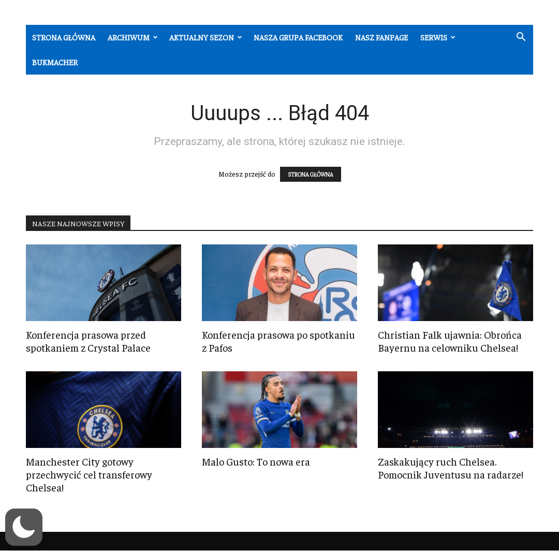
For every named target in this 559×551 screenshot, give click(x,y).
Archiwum (133, 37)
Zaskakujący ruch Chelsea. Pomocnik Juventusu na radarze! (450, 468)
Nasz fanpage (381, 37)
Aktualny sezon (205, 37)
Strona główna (63, 37)
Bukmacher (55, 62)
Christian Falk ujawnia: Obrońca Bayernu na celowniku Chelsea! (450, 341)
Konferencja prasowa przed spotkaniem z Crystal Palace (88, 341)
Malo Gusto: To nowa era (256, 461)
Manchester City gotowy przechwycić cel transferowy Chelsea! (89, 474)
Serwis (437, 37)
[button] (520, 38)
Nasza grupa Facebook (298, 37)
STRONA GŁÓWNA (310, 174)
